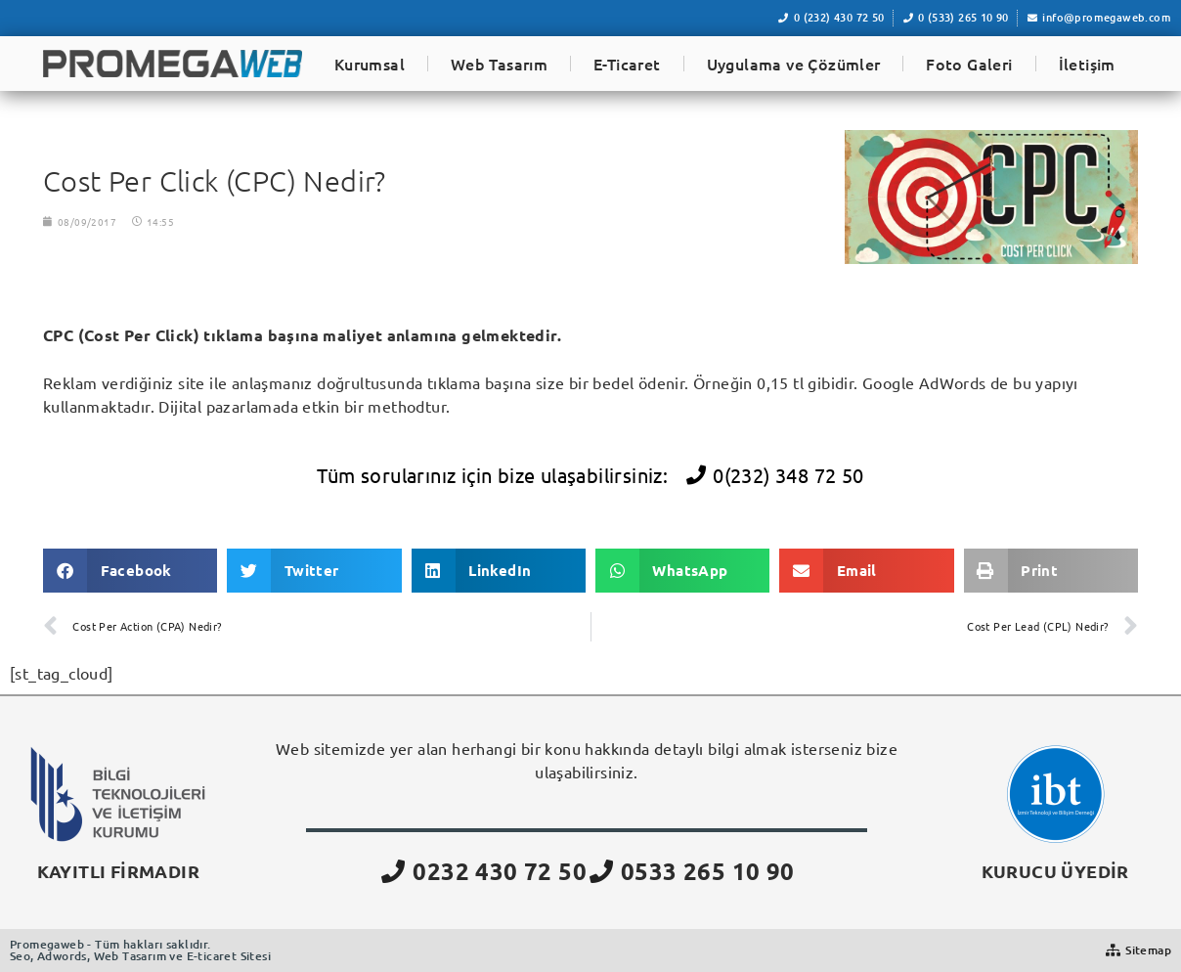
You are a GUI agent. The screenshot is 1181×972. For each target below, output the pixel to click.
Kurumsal (369, 63)
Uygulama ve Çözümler (794, 63)
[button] (130, 571)
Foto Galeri (969, 63)
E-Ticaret (627, 63)
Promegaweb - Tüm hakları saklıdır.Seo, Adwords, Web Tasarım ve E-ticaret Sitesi (140, 950)
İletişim (1087, 63)
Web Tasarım (499, 63)
